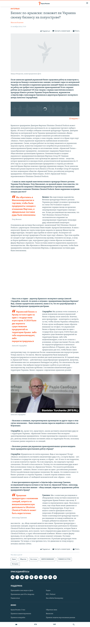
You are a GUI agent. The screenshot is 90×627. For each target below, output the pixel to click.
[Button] (45, 31)
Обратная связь (51, 610)
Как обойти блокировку (54, 598)
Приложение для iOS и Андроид (22, 594)
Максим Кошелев (17, 22)
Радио (48, 590)
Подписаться (15, 598)
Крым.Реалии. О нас (18, 610)
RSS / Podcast (50, 594)
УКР (54, 624)
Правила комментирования (21, 614)
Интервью (15, 9)
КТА (35, 624)
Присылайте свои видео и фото (22, 590)
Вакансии (49, 614)
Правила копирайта (18, 617)
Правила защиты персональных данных (60, 617)
